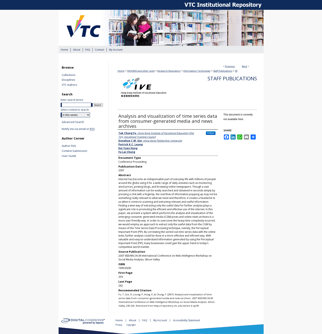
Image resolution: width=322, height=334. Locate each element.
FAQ (145, 320)
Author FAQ (69, 146)
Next (244, 66)
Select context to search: (75, 109)
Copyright (131, 324)
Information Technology (196, 70)
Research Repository (169, 70)
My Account (160, 320)
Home (121, 70)
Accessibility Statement (186, 320)
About (133, 320)
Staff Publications (222, 70)
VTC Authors (69, 85)
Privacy (119, 324)
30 (236, 70)
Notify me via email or (78, 129)
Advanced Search (73, 122)
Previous (230, 66)
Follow (210, 133)
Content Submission (74, 151)
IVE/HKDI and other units (141, 70)
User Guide (69, 156)
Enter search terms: (72, 100)
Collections (69, 75)
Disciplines (68, 80)
